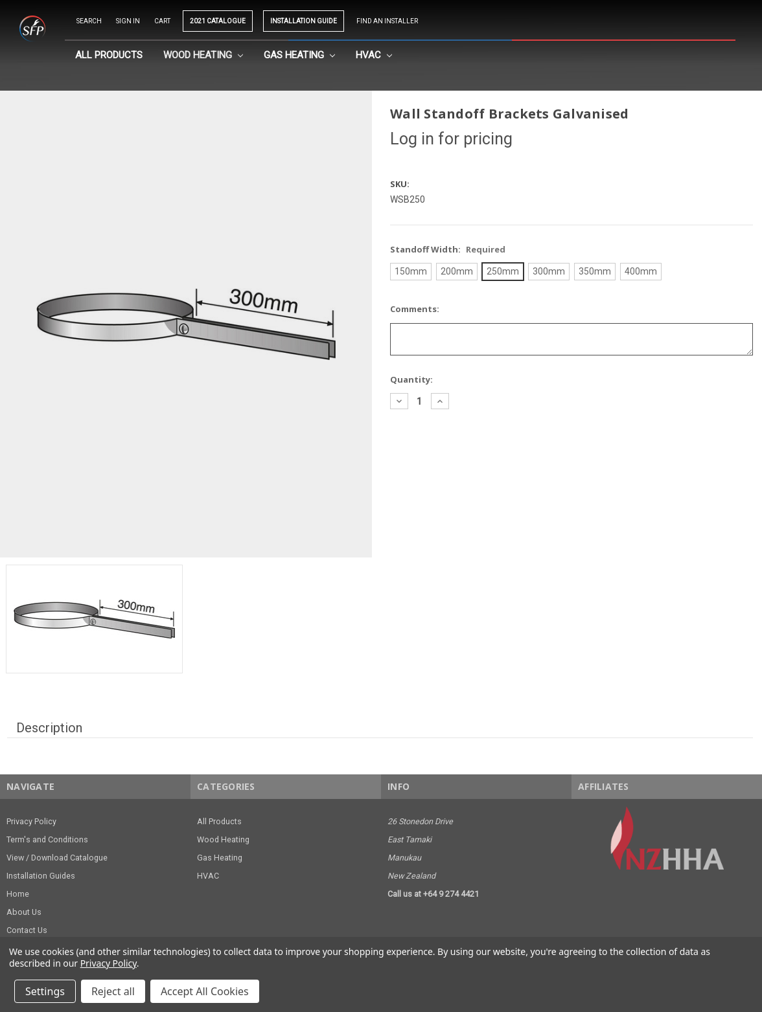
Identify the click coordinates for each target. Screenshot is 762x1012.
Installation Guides (40, 876)
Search (89, 21)
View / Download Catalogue (57, 857)
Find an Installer (387, 21)
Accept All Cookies (205, 991)
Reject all (113, 991)
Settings (45, 991)
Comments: (414, 309)
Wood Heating (203, 55)
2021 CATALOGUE (218, 21)
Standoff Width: (447, 249)
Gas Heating (299, 55)
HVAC (374, 55)
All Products (109, 55)
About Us (23, 912)
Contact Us (26, 930)
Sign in (128, 21)
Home (17, 894)
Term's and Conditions (47, 839)
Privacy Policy (31, 821)
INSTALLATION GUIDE (303, 21)
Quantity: (411, 379)
